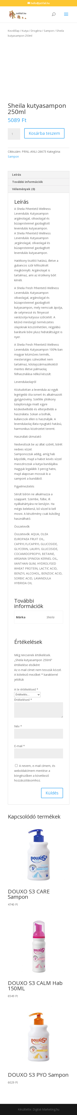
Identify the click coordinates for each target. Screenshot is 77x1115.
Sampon (49, 31)
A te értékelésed (26, 689)
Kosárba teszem (44, 133)
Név (18, 726)
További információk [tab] (27, 182)
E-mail (19, 746)
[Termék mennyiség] (14, 134)
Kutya (25, 31)
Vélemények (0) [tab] (23, 189)
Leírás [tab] (16, 175)
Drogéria (36, 31)
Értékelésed (23, 700)
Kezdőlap (14, 31)
